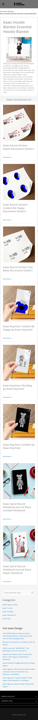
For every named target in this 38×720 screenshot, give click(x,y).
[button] (3, 4)
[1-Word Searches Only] (16, 593)
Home (2, 11)
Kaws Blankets (8, 11)
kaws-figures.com (21, 714)
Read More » (7, 157)
